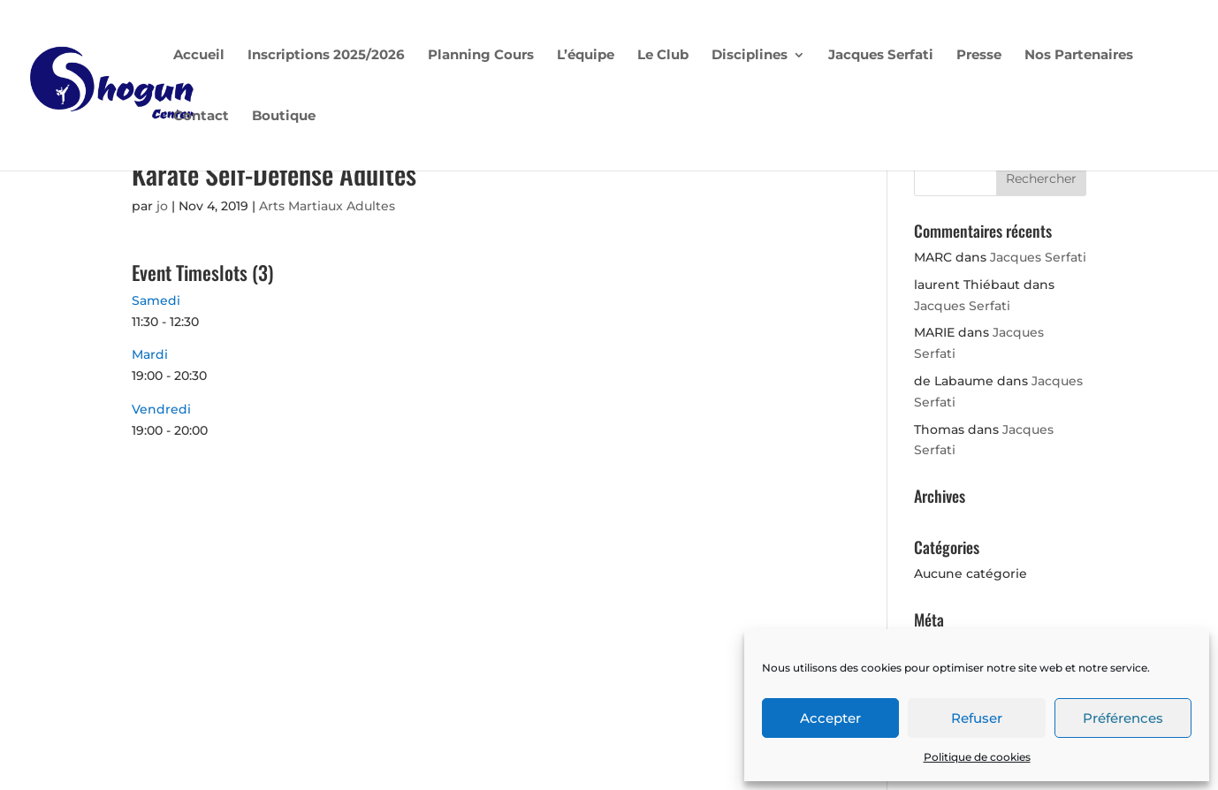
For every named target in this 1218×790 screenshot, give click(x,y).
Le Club (663, 56)
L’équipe (585, 56)
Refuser (976, 718)
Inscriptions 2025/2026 (326, 56)
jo (162, 206)
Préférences (1123, 718)
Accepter (830, 718)
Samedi (156, 300)
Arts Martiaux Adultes (327, 206)
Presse (978, 56)
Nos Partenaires (1078, 56)
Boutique (284, 117)
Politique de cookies (977, 756)
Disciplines (750, 56)
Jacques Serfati (880, 56)
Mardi (150, 354)
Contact (201, 117)
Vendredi (161, 409)
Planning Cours (481, 56)
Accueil (199, 56)
